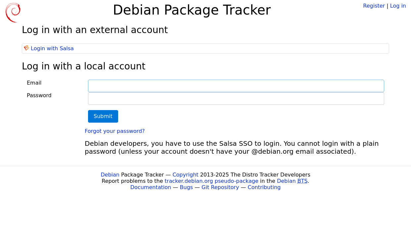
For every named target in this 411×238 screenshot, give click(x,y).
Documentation (150, 187)
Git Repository (220, 187)
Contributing (264, 187)
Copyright (185, 175)
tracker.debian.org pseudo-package (211, 181)
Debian (110, 175)
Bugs (186, 187)
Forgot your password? (115, 131)
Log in (398, 6)
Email (34, 83)
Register (374, 6)
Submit (103, 116)
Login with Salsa (52, 48)
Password (39, 95)
